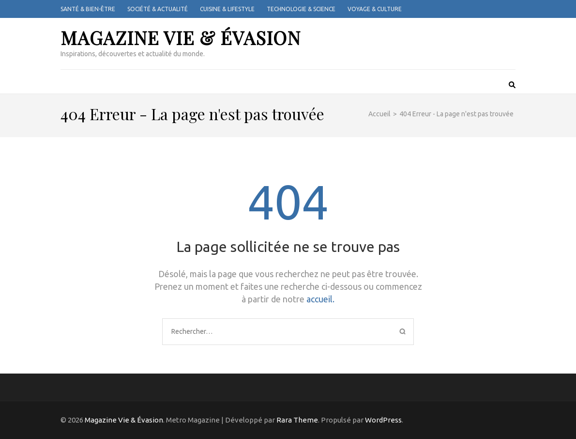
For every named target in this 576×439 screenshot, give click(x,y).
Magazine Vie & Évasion (181, 37)
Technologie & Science (301, 9)
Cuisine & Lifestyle (227, 9)
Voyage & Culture (375, 9)
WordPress (383, 420)
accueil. (320, 299)
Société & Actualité (157, 9)
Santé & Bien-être (88, 9)
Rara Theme (297, 420)
